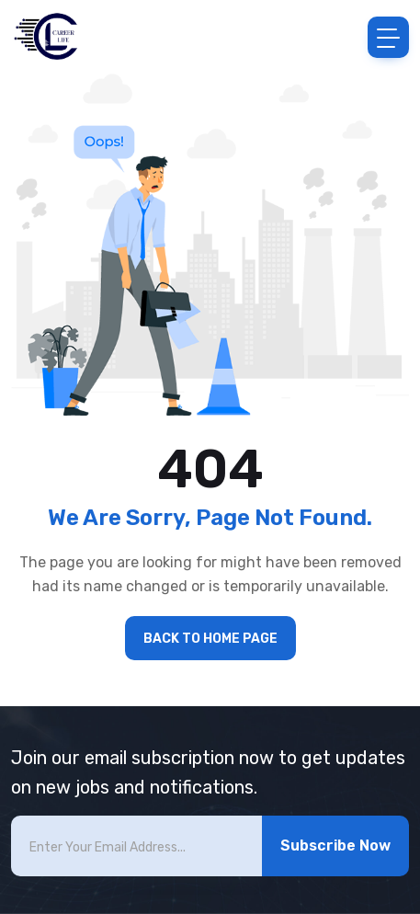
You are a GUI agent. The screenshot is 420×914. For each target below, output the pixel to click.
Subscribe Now (335, 845)
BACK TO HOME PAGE (210, 638)
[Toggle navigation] (388, 37)
